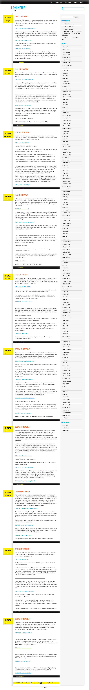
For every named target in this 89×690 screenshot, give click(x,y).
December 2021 (67, 183)
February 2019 (67, 273)
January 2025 (66, 86)
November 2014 (67, 407)
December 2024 (67, 89)
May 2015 (65, 391)
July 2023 (65, 133)
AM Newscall (59, 2)
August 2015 (66, 383)
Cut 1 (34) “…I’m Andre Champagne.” (24, 467)
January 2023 (66, 149)
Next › (53, 682)
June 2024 (65, 104)
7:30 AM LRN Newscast (22, 491)
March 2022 (66, 175)
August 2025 (66, 68)
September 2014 (67, 412)
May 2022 (65, 170)
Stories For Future (78, 2)
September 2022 (67, 160)
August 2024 (66, 99)
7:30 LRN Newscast (68, 24)
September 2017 (67, 318)
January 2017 (66, 339)
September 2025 (67, 65)
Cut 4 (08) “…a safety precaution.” (23, 632)
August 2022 (66, 162)
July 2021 (65, 197)
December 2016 (67, 341)
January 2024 (66, 118)
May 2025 (65, 75)
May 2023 (65, 139)
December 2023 (67, 120)
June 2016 (65, 357)
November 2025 (67, 60)
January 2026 (66, 54)
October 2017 (66, 315)
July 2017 (65, 323)
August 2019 (66, 257)
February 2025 (67, 83)
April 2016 (65, 362)
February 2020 (67, 241)
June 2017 (65, 325)
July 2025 (65, 70)
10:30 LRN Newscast (21, 274)
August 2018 (66, 289)
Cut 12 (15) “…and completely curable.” (25, 398)
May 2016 (65, 360)
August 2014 (66, 415)
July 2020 (65, 228)
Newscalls (65, 425)
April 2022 (65, 173)
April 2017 (65, 331)
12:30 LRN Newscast (21, 69)
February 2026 (67, 52)
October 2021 (66, 189)
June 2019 (65, 262)
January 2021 (66, 212)
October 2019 (66, 252)
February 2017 (67, 336)
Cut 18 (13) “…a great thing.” (22, 184)
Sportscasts (21, 611)
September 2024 (67, 97)
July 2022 (65, 165)
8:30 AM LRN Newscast (22, 427)
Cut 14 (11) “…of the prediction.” (23, 105)
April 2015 (65, 394)
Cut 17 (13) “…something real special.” (24, 591)
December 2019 (67, 247)
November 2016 (67, 344)
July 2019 (65, 260)
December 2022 (67, 152)
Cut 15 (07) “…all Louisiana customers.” (25, 361)
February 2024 (67, 115)
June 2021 (65, 199)
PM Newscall (68, 2)
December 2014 (67, 404)
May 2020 (65, 233)
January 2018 (66, 307)
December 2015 (67, 373)
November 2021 (67, 186)
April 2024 (65, 110)
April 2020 (65, 236)
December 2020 (67, 215)
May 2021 (65, 202)
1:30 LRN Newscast (21, 16)
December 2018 (67, 278)
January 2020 (66, 244)
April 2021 (65, 204)
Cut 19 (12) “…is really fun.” (22, 559)
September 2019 (67, 254)
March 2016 (66, 365)
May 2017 (65, 328)
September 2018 (67, 286)
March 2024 (66, 112)
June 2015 (65, 389)
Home (51, 2)
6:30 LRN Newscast (68, 29)
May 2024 (65, 107)
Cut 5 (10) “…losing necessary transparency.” (26, 508)
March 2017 (66, 333)
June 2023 (65, 136)
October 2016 (66, 347)
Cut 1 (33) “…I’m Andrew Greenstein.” (24, 79)
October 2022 (66, 157)
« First (22, 682)
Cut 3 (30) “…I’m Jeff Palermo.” (22, 661)
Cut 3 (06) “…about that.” (21, 333)
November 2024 (67, 91)
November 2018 (67, 281)
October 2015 (66, 378)
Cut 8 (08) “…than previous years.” (23, 301)
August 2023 (66, 131)
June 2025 (65, 73)
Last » (57, 682)
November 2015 (67, 376)
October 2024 (66, 94)
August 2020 (66, 225)
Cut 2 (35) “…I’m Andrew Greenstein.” (24, 525)
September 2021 (67, 191)
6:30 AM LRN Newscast (22, 619)
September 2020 (67, 223)
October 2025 (66, 62)
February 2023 (67, 147)
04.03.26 (8, 17)
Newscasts (21, 62)
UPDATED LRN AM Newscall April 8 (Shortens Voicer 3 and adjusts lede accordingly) (71, 33)
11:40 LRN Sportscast (22, 132)
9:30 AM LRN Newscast (22, 349)
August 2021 (66, 194)
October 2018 (66, 283)
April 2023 (65, 141)
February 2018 (67, 304)
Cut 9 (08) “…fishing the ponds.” (23, 413)
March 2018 (66, 302)
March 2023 (66, 144)
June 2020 (65, 231)
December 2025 (67, 57)
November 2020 (67, 218)
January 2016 (66, 370)
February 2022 (67, 178)
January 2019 (66, 275)
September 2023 (67, 128)
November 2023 (67, 123)
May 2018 (65, 297)
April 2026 (65, 47)
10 (49, 682)
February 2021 (67, 210)
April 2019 (65, 268)
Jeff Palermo (8, 73)
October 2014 (66, 410)
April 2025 (65, 78)
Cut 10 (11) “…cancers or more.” (23, 286)
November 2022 (67, 154)
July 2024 (65, 102)
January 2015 (66, 402)
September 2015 (67, 381)
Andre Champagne (8, 136)
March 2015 (66, 397)
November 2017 (67, 312)
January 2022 (66, 181)
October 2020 (66, 220)
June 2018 (65, 294)
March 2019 (66, 270)
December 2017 (67, 310)
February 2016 (67, 368)
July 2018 (65, 291)
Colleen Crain (8, 353)
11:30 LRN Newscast (21, 195)
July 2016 (65, 354)
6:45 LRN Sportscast (22, 549)
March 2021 (66, 207)
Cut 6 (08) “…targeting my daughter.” (24, 379)
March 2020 (66, 239)
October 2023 (66, 125)
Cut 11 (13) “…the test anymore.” (23, 455)
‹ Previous (28, 682)
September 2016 (67, 349)
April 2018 (65, 299)
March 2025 (66, 81)
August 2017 (66, 320)
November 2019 (67, 249)
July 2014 (65, 418)
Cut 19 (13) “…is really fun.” (22, 142)
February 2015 (67, 399)
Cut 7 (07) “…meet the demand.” (23, 673)
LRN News (18, 7)
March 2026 (66, 49)
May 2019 (65, 265)
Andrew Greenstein (8, 21)
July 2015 (65, 386)
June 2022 (65, 168)
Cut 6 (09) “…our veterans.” (22, 209)
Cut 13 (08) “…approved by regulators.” (25, 222)
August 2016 (66, 352)
